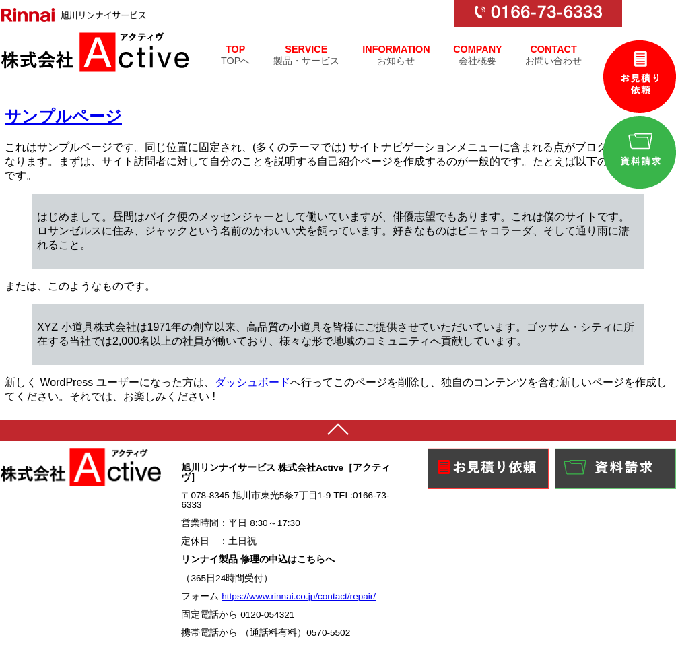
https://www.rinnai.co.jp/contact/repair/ (299, 596)
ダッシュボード (252, 382)
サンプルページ (63, 116)
